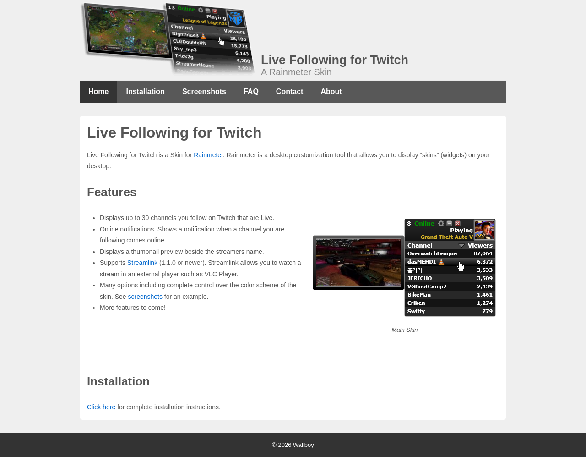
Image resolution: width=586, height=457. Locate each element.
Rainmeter (208, 155)
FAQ (251, 91)
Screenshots (204, 91)
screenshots (145, 296)
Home (98, 91)
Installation (145, 91)
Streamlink (142, 262)
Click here (101, 407)
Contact (290, 91)
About (331, 91)
